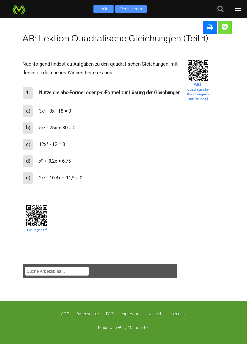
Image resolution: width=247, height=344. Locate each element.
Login (103, 9)
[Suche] (220, 9)
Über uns (177, 314)
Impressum (131, 314)
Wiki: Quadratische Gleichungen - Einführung (198, 92)
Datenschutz (87, 314)
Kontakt (154, 314)
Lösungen (37, 230)
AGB (65, 314)
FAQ (110, 314)
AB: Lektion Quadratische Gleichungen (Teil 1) (115, 38)
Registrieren (131, 9)
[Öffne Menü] (238, 9)
